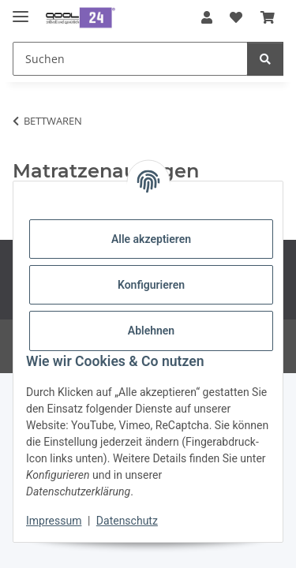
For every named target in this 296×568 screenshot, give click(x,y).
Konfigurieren (151, 284)
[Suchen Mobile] (130, 59)
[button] (207, 17)
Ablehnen (151, 330)
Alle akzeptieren (151, 239)
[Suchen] (265, 59)
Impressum (53, 520)
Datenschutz (127, 520)
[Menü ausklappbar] (20, 10)
